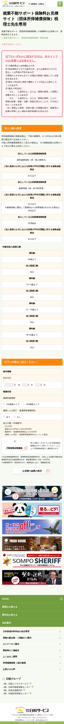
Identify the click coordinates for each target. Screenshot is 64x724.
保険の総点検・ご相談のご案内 (17, 638)
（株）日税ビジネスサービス (15, 684)
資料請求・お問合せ (37, 4)
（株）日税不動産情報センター (16, 687)
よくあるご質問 (10, 657)
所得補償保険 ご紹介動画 (14, 663)
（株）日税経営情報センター (15, 693)
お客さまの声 (9, 669)
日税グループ (13, 678)
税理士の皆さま (9, 607)
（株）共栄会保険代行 (12, 690)
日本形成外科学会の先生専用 (16, 631)
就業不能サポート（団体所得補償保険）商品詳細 (25, 38)
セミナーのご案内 (11, 644)
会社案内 (6, 623)
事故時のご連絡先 (11, 650)
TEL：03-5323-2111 (24, 717)
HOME (5, 599)
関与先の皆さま (9, 615)
